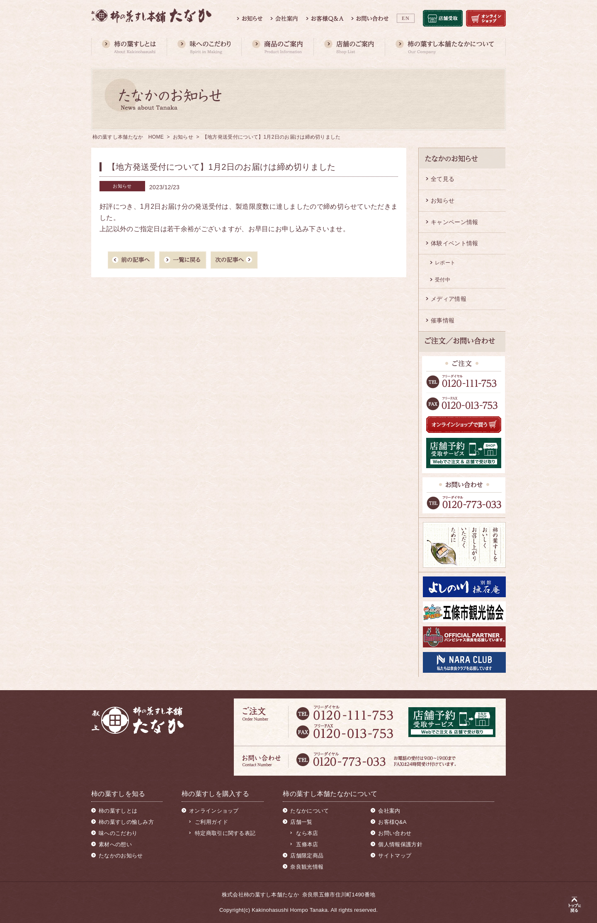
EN (406, 18)
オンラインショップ (214, 810)
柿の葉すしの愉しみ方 (126, 822)
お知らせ (183, 137)
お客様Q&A (392, 822)
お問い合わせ (394, 833)
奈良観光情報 (306, 866)
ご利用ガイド (211, 822)
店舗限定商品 (306, 855)
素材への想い (115, 844)
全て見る (442, 179)
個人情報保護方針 (400, 844)
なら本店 (307, 833)
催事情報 (442, 320)
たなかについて (309, 810)
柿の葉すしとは (118, 810)
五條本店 (307, 844)
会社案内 (389, 810)
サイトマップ (394, 855)
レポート (445, 263)
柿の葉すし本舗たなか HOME (128, 137)
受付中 (442, 280)
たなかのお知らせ (121, 855)
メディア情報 (448, 298)
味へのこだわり (118, 833)
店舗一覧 (301, 822)
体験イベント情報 (454, 243)
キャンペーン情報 (454, 222)
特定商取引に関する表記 (225, 833)
